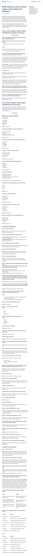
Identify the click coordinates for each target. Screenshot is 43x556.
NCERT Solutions (34, 1)
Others (39, 1)
